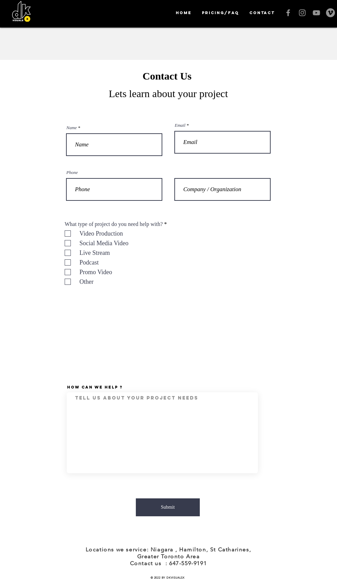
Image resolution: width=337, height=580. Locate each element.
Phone (72, 172)
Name (71, 127)
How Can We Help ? (95, 387)
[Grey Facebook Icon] (288, 12)
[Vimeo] (330, 12)
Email (180, 125)
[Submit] (168, 507)
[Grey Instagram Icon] (302, 12)
